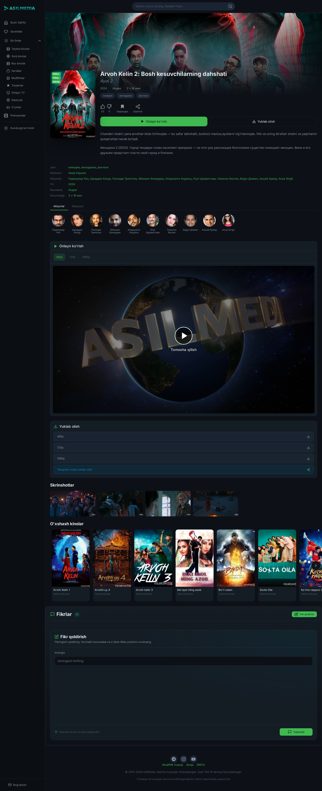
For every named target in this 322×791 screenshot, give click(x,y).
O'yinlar (14, 107)
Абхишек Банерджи (151, 178)
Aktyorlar (59, 206)
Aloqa (189, 764)
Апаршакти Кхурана (179, 178)
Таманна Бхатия (227, 178)
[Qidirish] (230, 6)
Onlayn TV (16, 92)
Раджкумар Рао (78, 178)
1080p (86, 257)
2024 (103, 88)
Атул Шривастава (204, 178)
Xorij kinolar (16, 56)
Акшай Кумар (268, 178)
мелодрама (125, 95)
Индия (117, 88)
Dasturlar (15, 100)
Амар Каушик (77, 172)
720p (72, 257)
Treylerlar (15, 85)
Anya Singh (286, 178)
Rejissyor (78, 206)
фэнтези (143, 95)
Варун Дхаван (249, 178)
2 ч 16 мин (133, 88)
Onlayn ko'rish (154, 121)
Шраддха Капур (100, 178)
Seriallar (14, 71)
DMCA (201, 764)
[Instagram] (183, 759)
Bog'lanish (17, 785)
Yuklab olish (263, 121)
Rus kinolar (16, 63)
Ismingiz (60, 652)
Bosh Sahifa (15, 23)
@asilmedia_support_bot (217, 779)
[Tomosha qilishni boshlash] (183, 339)
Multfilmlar (16, 78)
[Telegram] (173, 759)
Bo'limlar (23, 41)
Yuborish (296, 732)
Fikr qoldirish (304, 614)
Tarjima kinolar (18, 49)
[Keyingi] (315, 565)
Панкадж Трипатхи (124, 178)
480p (59, 257)
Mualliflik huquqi (172, 764)
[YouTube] (193, 759)
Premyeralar (15, 116)
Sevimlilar (13, 32)
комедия (107, 95)
